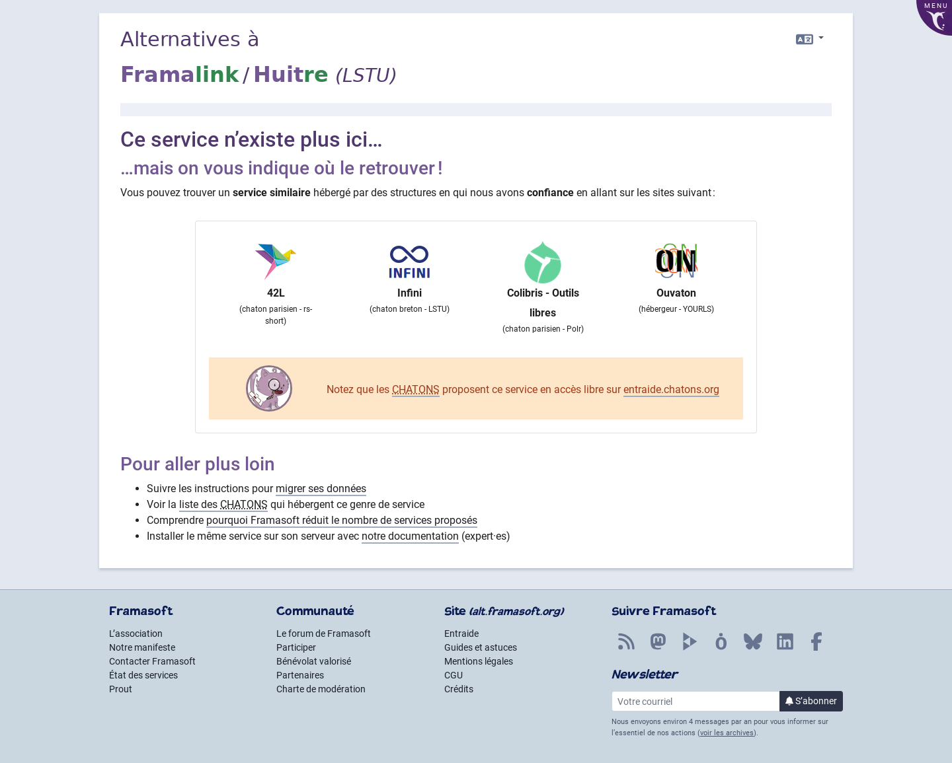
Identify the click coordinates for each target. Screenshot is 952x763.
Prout (120, 689)
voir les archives (727, 733)
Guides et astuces (480, 647)
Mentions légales (478, 661)
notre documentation (410, 536)
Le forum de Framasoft (323, 633)
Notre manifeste (142, 647)
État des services (143, 675)
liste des (223, 504)
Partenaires (300, 675)
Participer (296, 647)
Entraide (461, 633)
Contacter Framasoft (152, 661)
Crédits (458, 689)
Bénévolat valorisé (313, 661)
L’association (136, 633)
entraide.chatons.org (671, 389)
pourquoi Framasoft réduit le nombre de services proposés (341, 520)
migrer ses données (321, 488)
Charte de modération (321, 689)
